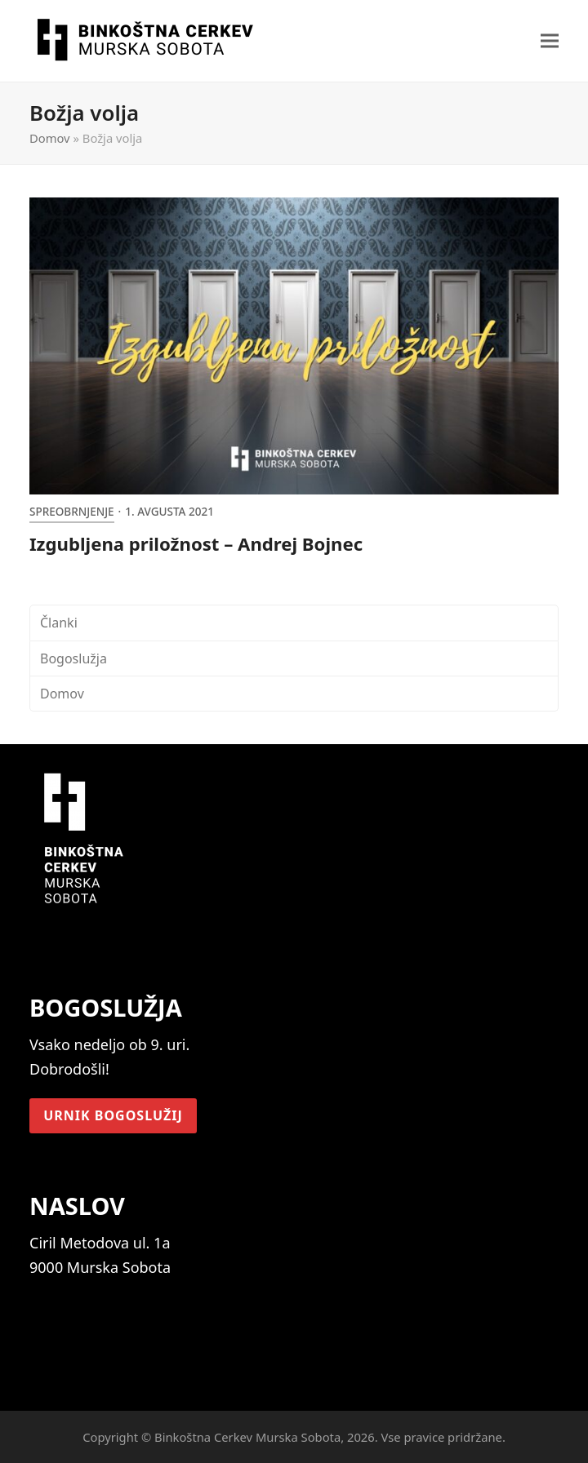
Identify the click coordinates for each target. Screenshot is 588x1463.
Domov (49, 138)
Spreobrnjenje (71, 511)
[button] (550, 41)
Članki (59, 623)
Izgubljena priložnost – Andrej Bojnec (196, 543)
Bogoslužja (73, 658)
